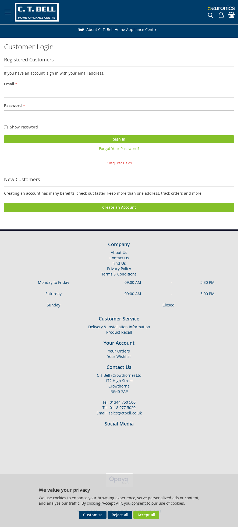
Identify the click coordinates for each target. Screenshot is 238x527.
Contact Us (119, 257)
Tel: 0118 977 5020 (119, 407)
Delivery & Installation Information (123, 55)
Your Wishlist (119, 356)
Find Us (119, 263)
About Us (119, 252)
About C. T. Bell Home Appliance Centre (121, 29)
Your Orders (119, 351)
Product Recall (119, 332)
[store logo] (37, 12)
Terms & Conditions (119, 274)
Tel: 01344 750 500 (119, 402)
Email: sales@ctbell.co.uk (119, 413)
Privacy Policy (119, 268)
